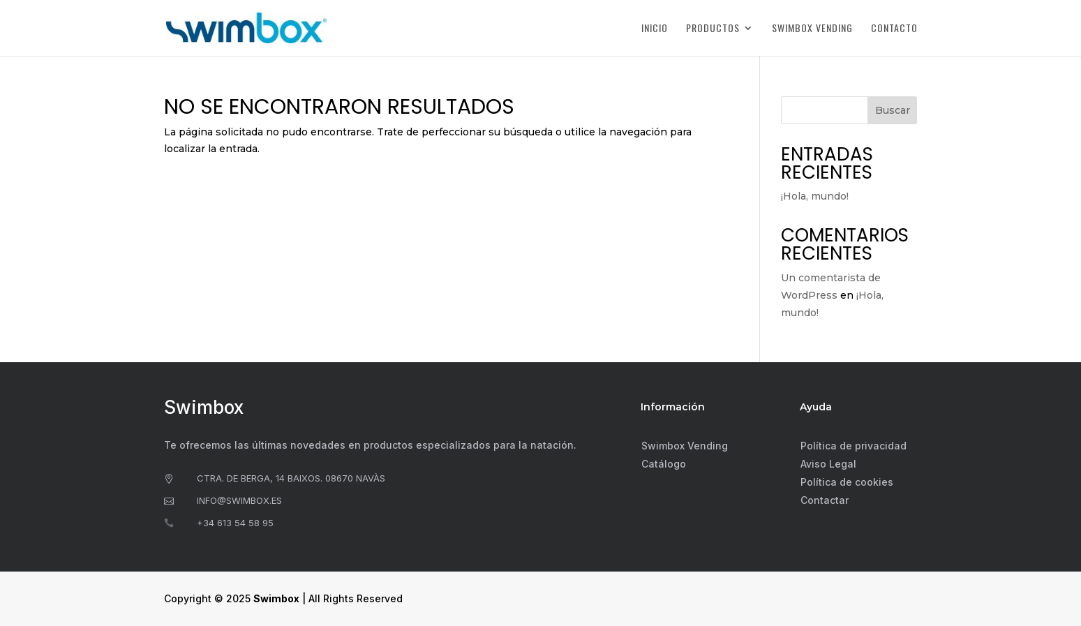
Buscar (892, 110)
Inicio (654, 29)
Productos (713, 29)
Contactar (824, 500)
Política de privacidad (853, 446)
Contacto (894, 29)
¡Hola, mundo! (815, 196)
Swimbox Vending (812, 29)
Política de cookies (846, 482)
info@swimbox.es (239, 500)
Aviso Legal (828, 464)
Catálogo (663, 464)
